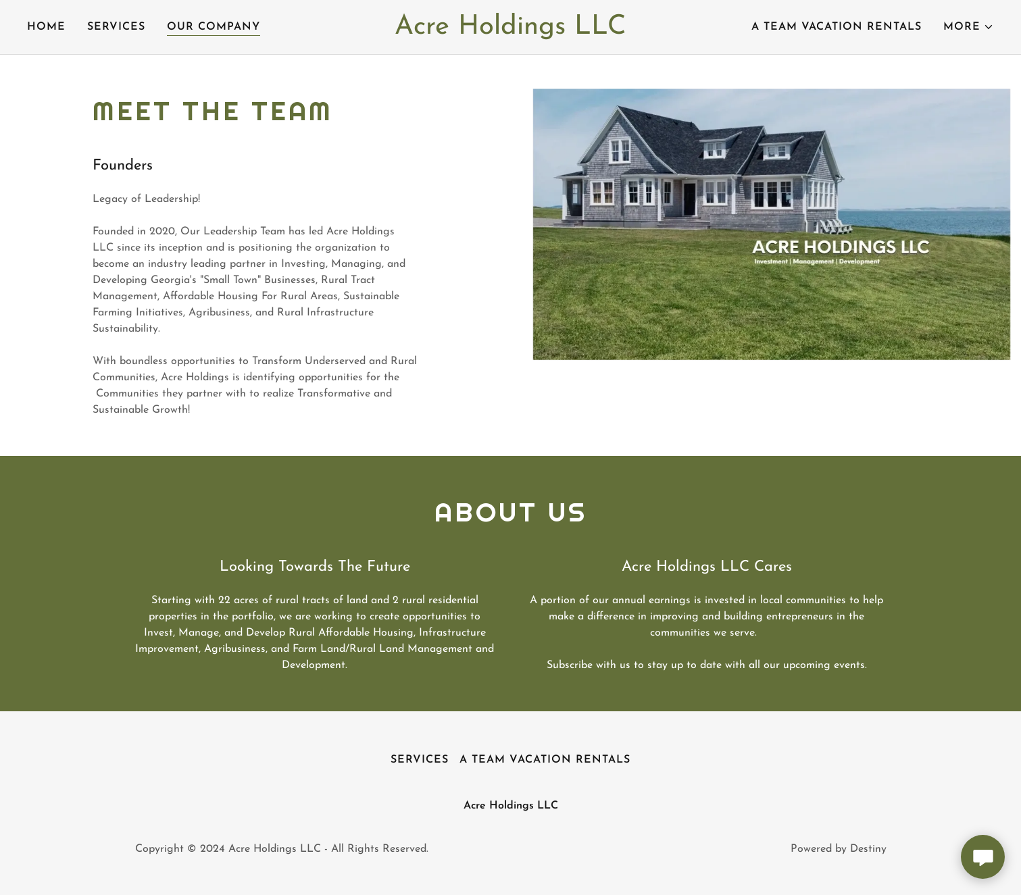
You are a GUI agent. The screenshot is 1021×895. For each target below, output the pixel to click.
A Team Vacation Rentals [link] (836, 27)
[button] (968, 27)
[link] (510, 31)
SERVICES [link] (116, 27)
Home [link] (46, 27)
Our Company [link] (213, 27)
